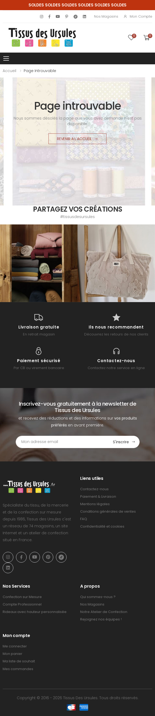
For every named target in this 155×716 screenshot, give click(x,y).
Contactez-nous (94, 489)
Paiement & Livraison (98, 496)
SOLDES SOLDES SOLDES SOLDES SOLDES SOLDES (77, 5)
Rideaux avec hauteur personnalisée (35, 611)
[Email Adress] (62, 442)
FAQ (83, 518)
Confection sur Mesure (22, 596)
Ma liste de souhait (19, 661)
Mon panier (12, 653)
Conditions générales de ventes (108, 511)
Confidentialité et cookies (102, 526)
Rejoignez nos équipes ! (101, 619)
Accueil (9, 70)
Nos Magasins (106, 16)
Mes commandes (18, 668)
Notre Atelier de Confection (103, 611)
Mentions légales (95, 504)
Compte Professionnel (22, 604)
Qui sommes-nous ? (98, 596)
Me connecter (15, 646)
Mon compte (137, 16)
